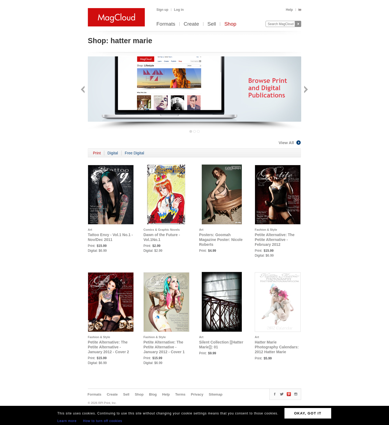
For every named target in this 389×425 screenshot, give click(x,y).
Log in (179, 10)
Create (191, 24)
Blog (153, 394)
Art (90, 229)
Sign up (162, 10)
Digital (113, 153)
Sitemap (216, 394)
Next (305, 90)
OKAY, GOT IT (307, 413)
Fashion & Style (266, 229)
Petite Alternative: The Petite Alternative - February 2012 (274, 240)
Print (97, 153)
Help (289, 10)
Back (83, 90)
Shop (230, 24)
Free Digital (134, 153)
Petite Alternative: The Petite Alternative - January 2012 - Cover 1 (164, 347)
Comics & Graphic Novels (161, 229)
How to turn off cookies (102, 421)
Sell (211, 24)
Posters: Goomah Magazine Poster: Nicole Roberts (221, 240)
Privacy (197, 394)
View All (290, 142)
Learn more (66, 421)
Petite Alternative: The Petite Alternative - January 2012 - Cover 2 (108, 347)
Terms (180, 394)
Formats (165, 24)
